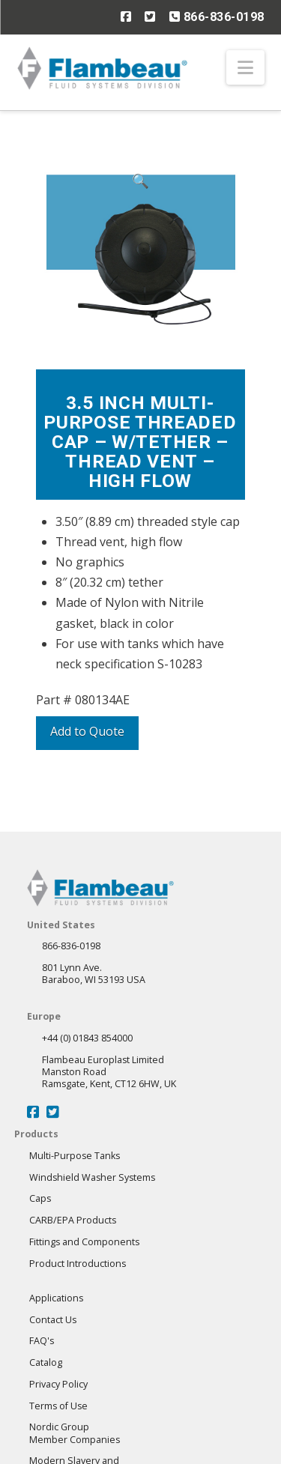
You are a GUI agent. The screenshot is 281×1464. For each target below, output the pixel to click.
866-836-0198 (217, 16)
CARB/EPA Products (72, 1220)
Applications (56, 1298)
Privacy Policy (58, 1384)
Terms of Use (58, 1406)
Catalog (45, 1362)
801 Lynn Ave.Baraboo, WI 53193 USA (93, 973)
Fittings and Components (84, 1241)
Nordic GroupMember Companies (74, 1433)
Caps (40, 1198)
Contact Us (52, 1319)
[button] (245, 67)
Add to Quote (87, 731)
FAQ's (41, 1340)
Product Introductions (77, 1263)
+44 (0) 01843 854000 (87, 1038)
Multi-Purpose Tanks (74, 1155)
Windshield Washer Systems (92, 1177)
